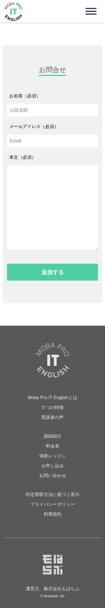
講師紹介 (53, 436)
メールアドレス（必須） (34, 126)
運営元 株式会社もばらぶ (53, 588)
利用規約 (53, 514)
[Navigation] (91, 11)
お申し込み (52, 465)
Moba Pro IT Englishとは (52, 397)
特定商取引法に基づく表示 (53, 494)
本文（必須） (22, 157)
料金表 (52, 446)
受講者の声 (52, 417)
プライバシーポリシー (52, 504)
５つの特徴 (52, 407)
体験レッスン (52, 455)
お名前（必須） (25, 95)
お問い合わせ (52, 475)
